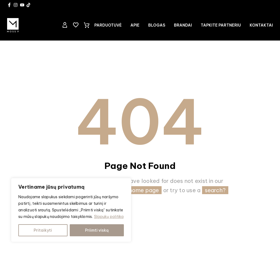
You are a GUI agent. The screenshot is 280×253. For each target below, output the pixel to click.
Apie (134, 25)
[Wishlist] (75, 25)
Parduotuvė (108, 25)
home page (144, 190)
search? (215, 190)
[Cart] (86, 25)
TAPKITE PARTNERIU (221, 25)
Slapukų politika (109, 216)
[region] (71, 210)
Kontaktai (261, 25)
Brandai (183, 25)
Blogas (156, 25)
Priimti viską (97, 230)
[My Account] (65, 25)
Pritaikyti (43, 230)
